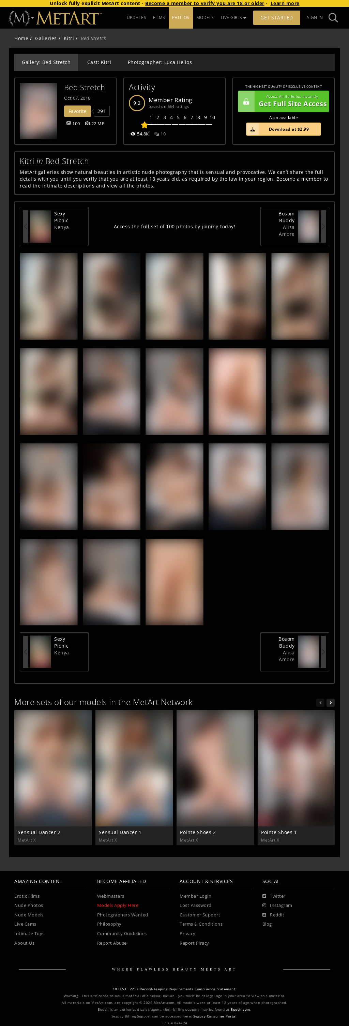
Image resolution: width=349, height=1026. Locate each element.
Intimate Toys (29, 934)
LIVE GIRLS (234, 17)
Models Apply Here (118, 905)
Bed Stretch (84, 87)
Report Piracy (194, 943)
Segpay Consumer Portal (215, 1016)
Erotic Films (27, 896)
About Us (24, 943)
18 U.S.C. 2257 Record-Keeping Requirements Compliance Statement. (175, 989)
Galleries (46, 38)
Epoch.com (240, 1009)
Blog (267, 924)
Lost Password (196, 905)
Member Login (195, 896)
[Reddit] (273, 915)
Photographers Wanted (122, 915)
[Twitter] (274, 896)
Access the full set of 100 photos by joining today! (175, 226)
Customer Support (200, 915)
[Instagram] (277, 905)
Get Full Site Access (282, 101)
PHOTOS (180, 17)
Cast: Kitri (99, 62)
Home (21, 38)
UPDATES (137, 17)
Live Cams (25, 924)
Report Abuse (112, 943)
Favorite (78, 111)
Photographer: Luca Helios (160, 62)
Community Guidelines (122, 934)
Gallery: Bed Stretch (46, 62)
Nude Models (29, 915)
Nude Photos (28, 905)
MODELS (205, 17)
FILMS (159, 17)
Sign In (315, 17)
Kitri (69, 38)
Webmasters (110, 896)
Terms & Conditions (201, 924)
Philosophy (109, 924)
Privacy (188, 934)
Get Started (276, 17)
